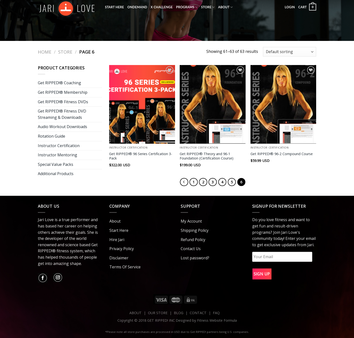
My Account (191, 221)
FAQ (216, 312)
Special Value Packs (55, 164)
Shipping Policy (194, 230)
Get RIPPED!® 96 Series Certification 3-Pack (140, 156)
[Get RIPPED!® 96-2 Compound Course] (283, 104)
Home (44, 52)
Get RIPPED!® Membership (62, 92)
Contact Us (191, 248)
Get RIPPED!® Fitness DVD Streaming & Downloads (62, 114)
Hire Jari (116, 239)
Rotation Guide (51, 136)
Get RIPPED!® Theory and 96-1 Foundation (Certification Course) (206, 156)
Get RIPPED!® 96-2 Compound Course (281, 154)
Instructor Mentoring (57, 155)
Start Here (114, 7)
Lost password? (195, 258)
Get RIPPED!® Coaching (59, 82)
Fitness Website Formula (217, 320)
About (225, 7)
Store (208, 7)
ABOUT (135, 312)
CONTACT (199, 312)
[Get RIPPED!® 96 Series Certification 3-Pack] (142, 104)
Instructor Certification (59, 145)
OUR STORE (157, 312)
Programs (187, 7)
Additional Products (55, 173)
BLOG (178, 312)
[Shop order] (289, 51)
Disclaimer (118, 258)
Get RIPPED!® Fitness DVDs (63, 101)
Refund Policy (193, 239)
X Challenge (162, 7)
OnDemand (137, 7)
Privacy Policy (121, 248)
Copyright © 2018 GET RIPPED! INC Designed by (157, 320)
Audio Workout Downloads (62, 126)
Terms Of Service (125, 267)
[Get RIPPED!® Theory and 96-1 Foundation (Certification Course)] (213, 104)
